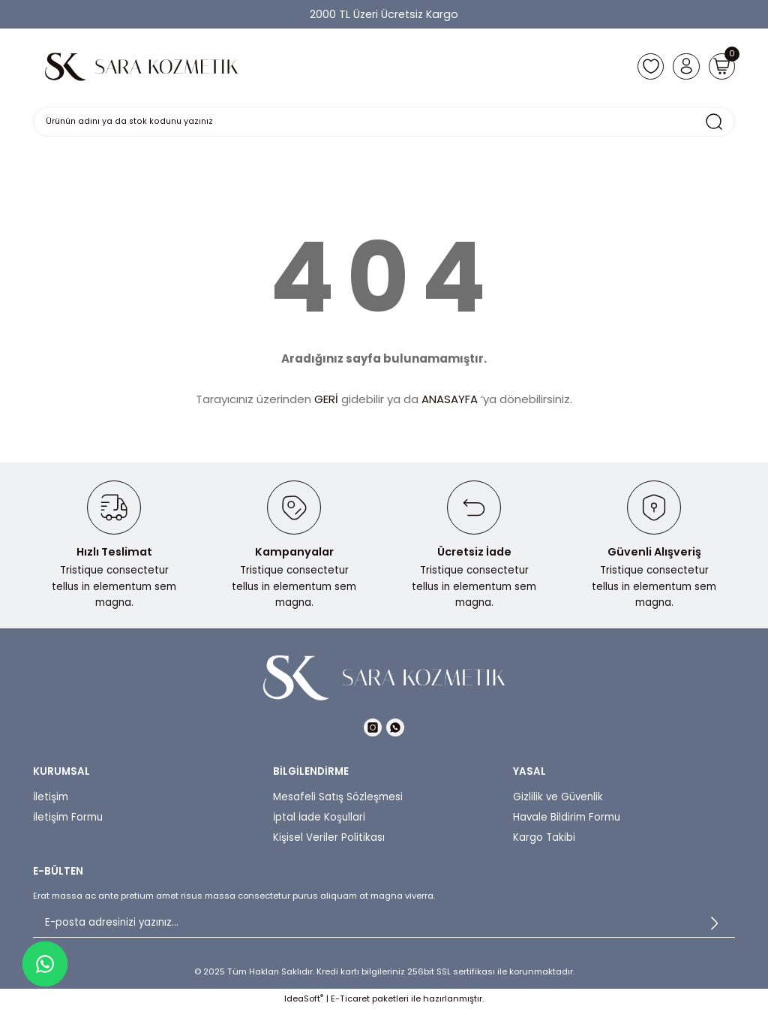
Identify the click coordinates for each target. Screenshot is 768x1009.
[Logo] (141, 66)
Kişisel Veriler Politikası (329, 837)
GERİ (326, 399)
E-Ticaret (350, 998)
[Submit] (714, 923)
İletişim (50, 797)
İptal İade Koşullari (319, 817)
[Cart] (720, 66)
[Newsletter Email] (384, 923)
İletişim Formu (68, 817)
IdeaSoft (303, 998)
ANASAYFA (450, 399)
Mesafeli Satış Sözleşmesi (338, 797)
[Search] (384, 122)
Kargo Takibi (544, 837)
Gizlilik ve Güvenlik (558, 797)
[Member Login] (681, 66)
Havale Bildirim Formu (566, 817)
